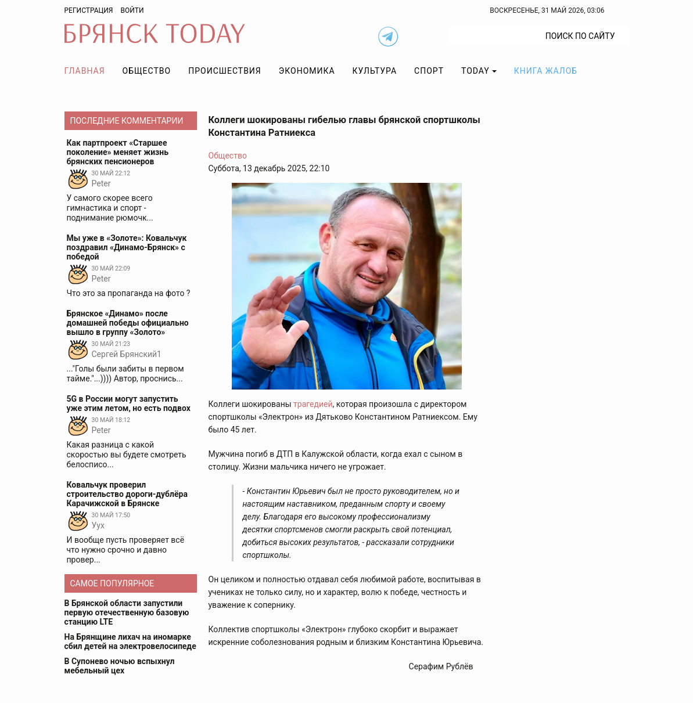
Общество (147, 70)
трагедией (312, 404)
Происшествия (224, 70)
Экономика (307, 70)
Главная (84, 70)
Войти (131, 10)
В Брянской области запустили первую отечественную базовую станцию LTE (126, 612)
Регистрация (88, 10)
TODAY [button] (475, 70)
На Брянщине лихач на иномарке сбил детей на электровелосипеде (130, 641)
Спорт (429, 70)
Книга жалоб (545, 70)
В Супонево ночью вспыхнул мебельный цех (119, 666)
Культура (375, 70)
